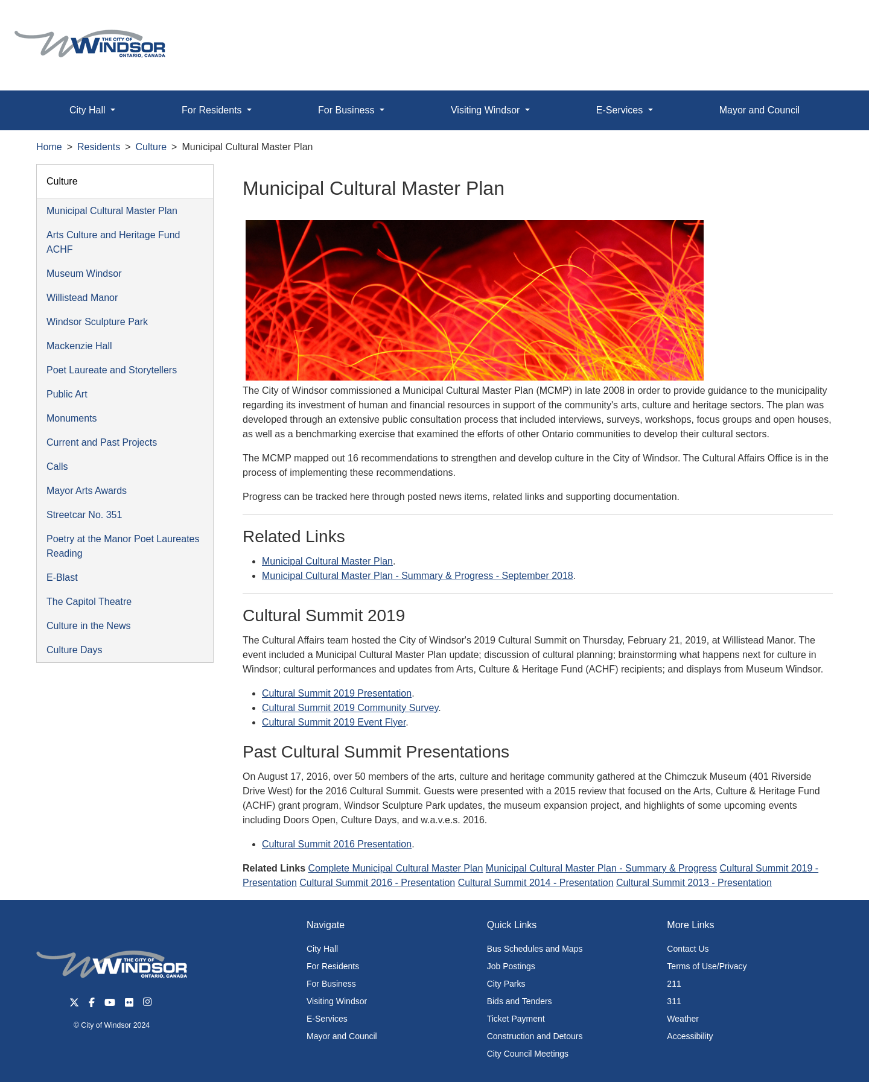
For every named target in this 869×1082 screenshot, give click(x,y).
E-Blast (62, 577)
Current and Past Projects (101, 442)
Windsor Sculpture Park (97, 322)
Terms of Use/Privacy (706, 966)
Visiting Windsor (337, 1001)
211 (674, 984)
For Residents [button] (213, 110)
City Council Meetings (527, 1053)
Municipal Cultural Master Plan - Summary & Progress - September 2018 (417, 576)
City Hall (322, 949)
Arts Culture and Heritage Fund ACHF (113, 242)
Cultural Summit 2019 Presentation (337, 693)
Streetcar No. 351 (84, 515)
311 (674, 1001)
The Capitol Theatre (89, 601)
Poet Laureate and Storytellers (111, 370)
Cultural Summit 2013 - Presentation (694, 883)
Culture (151, 147)
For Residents (333, 966)
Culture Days (74, 650)
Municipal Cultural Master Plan (111, 211)
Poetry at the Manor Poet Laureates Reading (122, 546)
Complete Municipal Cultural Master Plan (395, 868)
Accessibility (690, 1036)
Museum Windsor (83, 273)
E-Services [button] (621, 110)
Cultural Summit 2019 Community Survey (350, 708)
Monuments (71, 418)
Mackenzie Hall (79, 346)
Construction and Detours (535, 1036)
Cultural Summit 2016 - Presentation (377, 883)
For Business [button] (347, 110)
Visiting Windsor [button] (487, 110)
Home (49, 147)
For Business (331, 984)
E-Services (327, 1018)
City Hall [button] (88, 110)
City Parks (506, 984)
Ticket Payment (516, 1018)
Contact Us (687, 949)
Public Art (67, 394)
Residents (98, 147)
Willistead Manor (82, 298)
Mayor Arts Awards (86, 491)
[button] (832, 22)
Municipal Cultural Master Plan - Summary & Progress (601, 868)
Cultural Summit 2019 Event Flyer (334, 722)
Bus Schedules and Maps (535, 949)
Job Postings (511, 966)
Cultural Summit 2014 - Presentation (536, 883)
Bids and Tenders (519, 1001)
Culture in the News (88, 626)
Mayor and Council (759, 110)
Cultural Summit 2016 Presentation (337, 844)
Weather (683, 1018)
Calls (57, 466)
